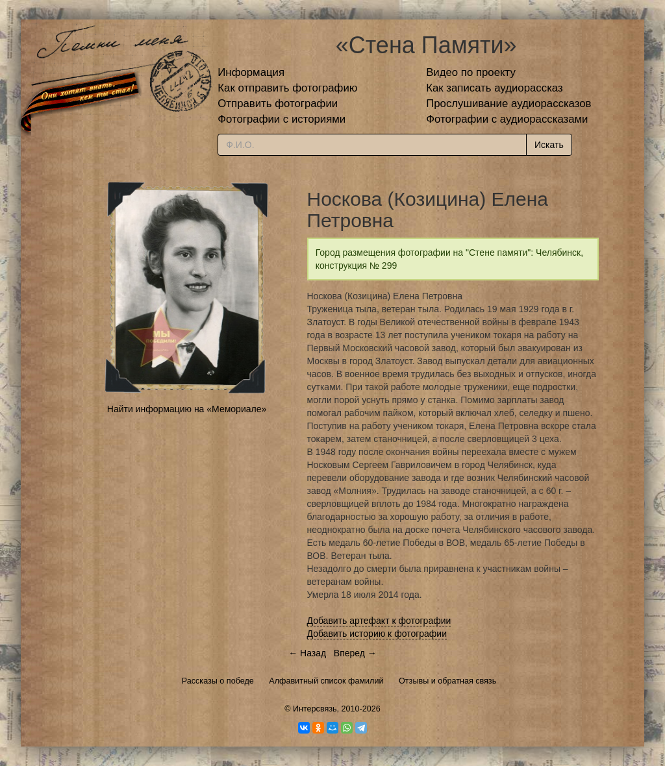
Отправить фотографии (278, 103)
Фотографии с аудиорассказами (507, 119)
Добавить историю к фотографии (377, 633)
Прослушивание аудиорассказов (508, 103)
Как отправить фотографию (287, 88)
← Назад (307, 653)
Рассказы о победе (218, 681)
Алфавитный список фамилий (326, 681)
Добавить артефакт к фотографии (379, 620)
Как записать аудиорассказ (494, 88)
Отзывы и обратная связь (447, 681)
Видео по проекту (471, 72)
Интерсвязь (315, 708)
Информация (251, 72)
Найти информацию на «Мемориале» (186, 409)
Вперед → (355, 653)
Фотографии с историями (281, 119)
